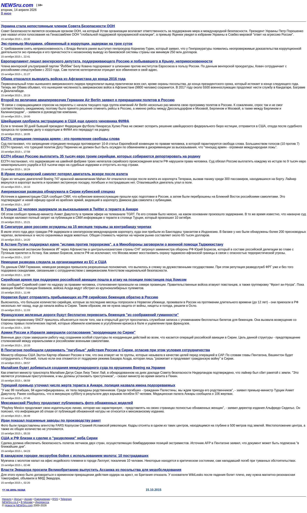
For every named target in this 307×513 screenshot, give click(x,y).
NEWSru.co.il (10, 502)
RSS (55, 499)
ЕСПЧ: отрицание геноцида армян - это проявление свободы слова (60, 139)
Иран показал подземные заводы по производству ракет (51, 420)
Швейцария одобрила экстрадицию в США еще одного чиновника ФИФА (65, 121)
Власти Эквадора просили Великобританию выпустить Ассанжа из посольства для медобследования (91, 470)
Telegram (66, 499)
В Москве (27, 502)
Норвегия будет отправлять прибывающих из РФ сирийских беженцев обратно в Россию (79, 297)
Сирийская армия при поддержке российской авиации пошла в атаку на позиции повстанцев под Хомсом (94, 280)
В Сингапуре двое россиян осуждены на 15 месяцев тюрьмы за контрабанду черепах (76, 227)
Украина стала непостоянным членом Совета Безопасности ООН (58, 26)
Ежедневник (42, 499)
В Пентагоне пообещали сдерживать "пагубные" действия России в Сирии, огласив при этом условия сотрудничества (105, 350)
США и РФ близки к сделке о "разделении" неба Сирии (49, 438)
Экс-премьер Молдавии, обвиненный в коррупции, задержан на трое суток (67, 44)
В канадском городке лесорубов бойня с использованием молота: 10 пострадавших (75, 456)
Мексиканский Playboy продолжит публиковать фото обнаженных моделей (67, 403)
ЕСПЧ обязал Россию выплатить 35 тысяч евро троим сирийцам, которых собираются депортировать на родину (100, 156)
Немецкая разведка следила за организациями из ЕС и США (54, 262)
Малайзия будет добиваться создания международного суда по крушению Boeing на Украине (83, 368)
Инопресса (42, 502)
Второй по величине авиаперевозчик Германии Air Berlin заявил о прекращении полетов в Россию (87, 100)
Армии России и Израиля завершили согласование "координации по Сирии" (68, 332)
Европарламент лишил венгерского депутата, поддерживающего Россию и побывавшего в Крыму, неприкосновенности (106, 61)
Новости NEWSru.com (19, 505)
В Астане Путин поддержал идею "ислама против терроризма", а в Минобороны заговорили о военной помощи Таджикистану (112, 244)
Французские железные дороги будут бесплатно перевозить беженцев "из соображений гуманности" (90, 315)
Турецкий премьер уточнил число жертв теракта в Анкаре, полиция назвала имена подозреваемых (88, 385)
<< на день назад (13, 489)
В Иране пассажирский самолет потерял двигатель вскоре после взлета (64, 174)
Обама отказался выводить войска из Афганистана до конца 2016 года (63, 79)
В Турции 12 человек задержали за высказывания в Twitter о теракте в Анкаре (69, 209)
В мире (6, 13)
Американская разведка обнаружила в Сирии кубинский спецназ (58, 192)
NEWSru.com (17, 5)
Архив (28, 499)
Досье (18, 499)
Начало (7, 499)
